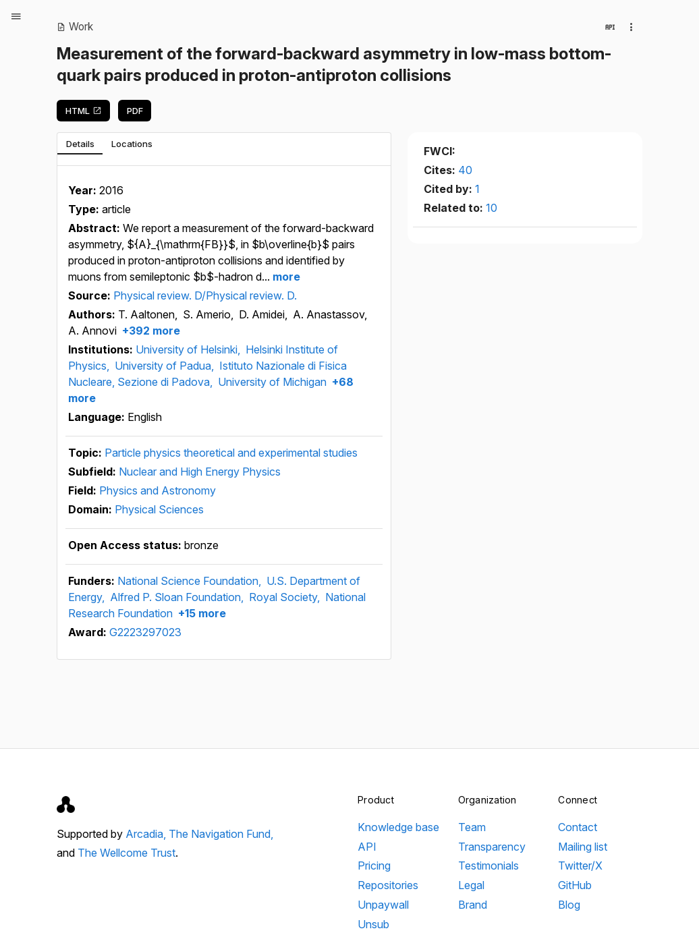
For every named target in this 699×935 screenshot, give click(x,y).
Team (472, 827)
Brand (472, 904)
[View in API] (610, 27)
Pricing (374, 865)
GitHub (575, 885)
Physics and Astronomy (157, 490)
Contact (577, 827)
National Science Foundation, (190, 581)
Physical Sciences (159, 509)
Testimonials (488, 865)
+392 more (149, 330)
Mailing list (582, 846)
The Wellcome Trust (126, 852)
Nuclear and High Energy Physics (200, 471)
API (367, 846)
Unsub (373, 924)
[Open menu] (16, 16)
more (285, 276)
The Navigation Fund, (221, 834)
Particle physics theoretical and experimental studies (231, 452)
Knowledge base (398, 827)
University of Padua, (166, 365)
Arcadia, (147, 834)
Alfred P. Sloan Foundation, (178, 597)
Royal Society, (286, 597)
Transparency (492, 846)
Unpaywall (383, 904)
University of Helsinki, (189, 349)
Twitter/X (580, 865)
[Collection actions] (631, 27)
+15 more (200, 613)
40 (465, 170)
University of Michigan (272, 382)
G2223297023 (145, 632)
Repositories (388, 885)
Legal (471, 885)
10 (491, 208)
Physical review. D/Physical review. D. (205, 295)
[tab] (80, 143)
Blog (569, 904)
